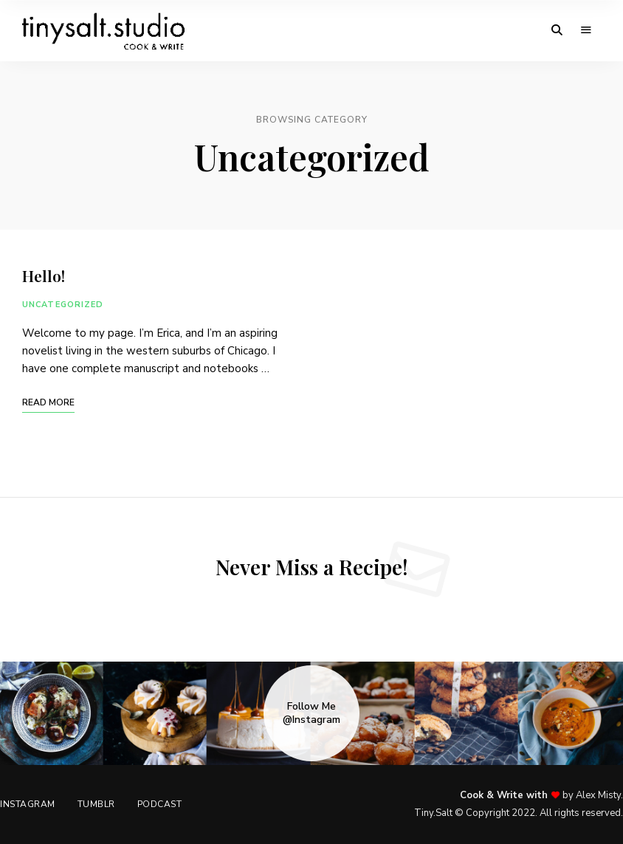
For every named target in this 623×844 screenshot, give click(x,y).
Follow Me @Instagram (311, 713)
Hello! (43, 275)
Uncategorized (62, 304)
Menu (586, 30)
